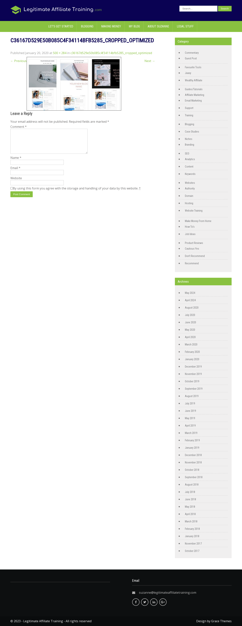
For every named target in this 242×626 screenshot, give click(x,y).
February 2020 (192, 351)
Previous (18, 61)
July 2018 (190, 491)
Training (189, 115)
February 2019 (192, 440)
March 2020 (191, 344)
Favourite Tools (193, 67)
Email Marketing (193, 100)
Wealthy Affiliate (193, 80)
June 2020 (190, 322)
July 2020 (190, 314)
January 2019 (192, 447)
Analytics (190, 159)
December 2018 (193, 455)
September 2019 (193, 388)
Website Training (193, 210)
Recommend (192, 263)
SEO (187, 153)
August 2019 (192, 396)
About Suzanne (158, 26)
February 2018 (192, 528)
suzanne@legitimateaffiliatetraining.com (167, 592)
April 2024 (190, 300)
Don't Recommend (195, 256)
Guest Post (191, 58)
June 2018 (190, 499)
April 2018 (190, 514)
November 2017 (193, 543)
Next (149, 61)
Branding (189, 144)
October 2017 (192, 550)
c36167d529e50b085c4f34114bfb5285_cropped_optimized (111, 53)
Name (15, 162)
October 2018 (192, 469)
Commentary (192, 52)
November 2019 (193, 373)
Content (189, 166)
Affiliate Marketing (194, 94)
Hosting (189, 203)
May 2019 (190, 418)
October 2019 (192, 381)
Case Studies (192, 131)
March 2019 (191, 432)
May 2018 (190, 506)
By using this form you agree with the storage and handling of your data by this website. (77, 193)
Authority (190, 188)
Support (189, 107)
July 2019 (190, 403)
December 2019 (193, 366)
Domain (189, 195)
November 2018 (193, 462)
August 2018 (192, 484)
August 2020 (192, 307)
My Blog (134, 26)
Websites (190, 182)
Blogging (87, 26)
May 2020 (190, 329)
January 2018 (192, 536)
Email (15, 172)
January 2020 (192, 359)
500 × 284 (59, 53)
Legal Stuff (185, 26)
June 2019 (190, 410)
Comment (18, 127)
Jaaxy (188, 72)
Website (16, 183)
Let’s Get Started (60, 26)
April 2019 (190, 425)
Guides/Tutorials (193, 89)
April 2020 (190, 337)
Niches (188, 138)
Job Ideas (190, 234)
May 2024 (190, 292)
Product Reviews (194, 242)
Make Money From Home (198, 221)
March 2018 (191, 521)
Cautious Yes (192, 248)
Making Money (111, 26)
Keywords (190, 173)
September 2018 (193, 477)
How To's (190, 226)
